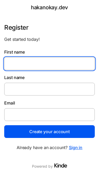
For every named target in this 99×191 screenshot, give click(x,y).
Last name (14, 77)
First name (14, 52)
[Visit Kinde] (60, 165)
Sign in (75, 147)
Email (9, 103)
